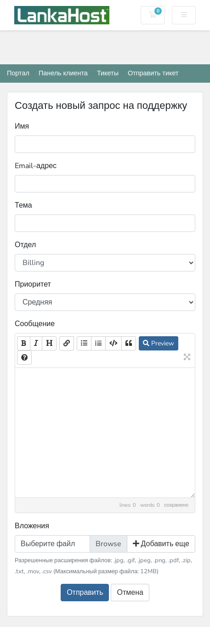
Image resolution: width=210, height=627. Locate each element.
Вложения (32, 526)
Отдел (25, 245)
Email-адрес (36, 166)
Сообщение (35, 324)
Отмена (130, 592)
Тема (23, 205)
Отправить (85, 592)
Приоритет (33, 284)
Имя (22, 126)
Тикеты (108, 73)
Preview (158, 343)
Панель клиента (63, 73)
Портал (18, 73)
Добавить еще (161, 544)
